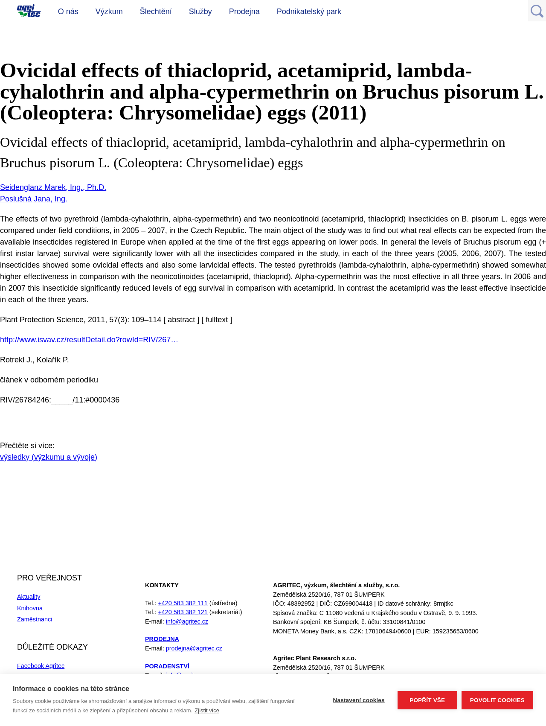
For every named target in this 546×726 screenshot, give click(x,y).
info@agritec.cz (187, 621)
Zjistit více (207, 710)
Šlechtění (156, 11)
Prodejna (244, 11)
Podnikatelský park (309, 11)
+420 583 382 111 (182, 603)
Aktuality (28, 596)
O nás (68, 11)
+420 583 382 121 (182, 612)
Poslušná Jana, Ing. (33, 199)
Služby (200, 11)
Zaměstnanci (34, 619)
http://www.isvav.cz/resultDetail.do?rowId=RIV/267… (89, 339)
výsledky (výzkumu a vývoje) (48, 457)
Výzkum (109, 11)
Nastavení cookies (359, 700)
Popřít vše (427, 700)
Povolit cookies (497, 700)
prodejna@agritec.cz (194, 648)
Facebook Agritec (40, 665)
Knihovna (30, 608)
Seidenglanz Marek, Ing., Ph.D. (53, 187)
